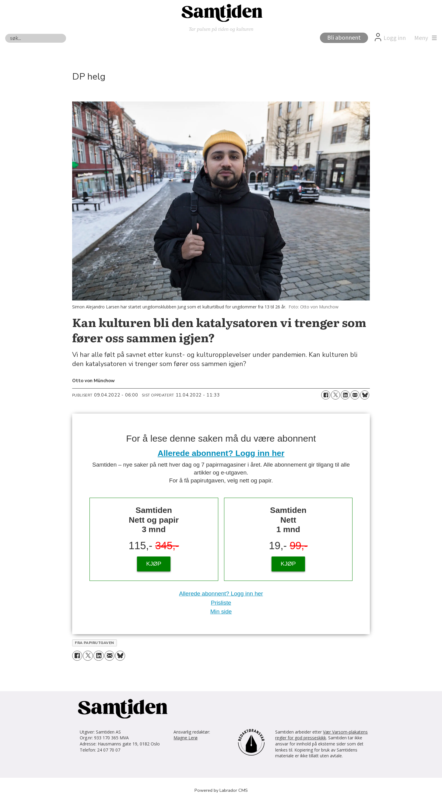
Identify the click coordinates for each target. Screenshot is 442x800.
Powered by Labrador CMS (221, 790)
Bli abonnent (344, 38)
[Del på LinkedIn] (345, 395)
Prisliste (221, 602)
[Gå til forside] (221, 12)
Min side (221, 611)
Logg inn (395, 38)
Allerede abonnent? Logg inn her (221, 453)
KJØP (153, 563)
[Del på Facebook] (325, 395)
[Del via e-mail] (355, 395)
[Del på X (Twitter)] (335, 395)
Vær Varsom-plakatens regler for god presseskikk (321, 735)
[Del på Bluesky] (364, 395)
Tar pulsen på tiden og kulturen (221, 29)
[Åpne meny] (424, 38)
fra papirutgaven (94, 642)
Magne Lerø (186, 738)
